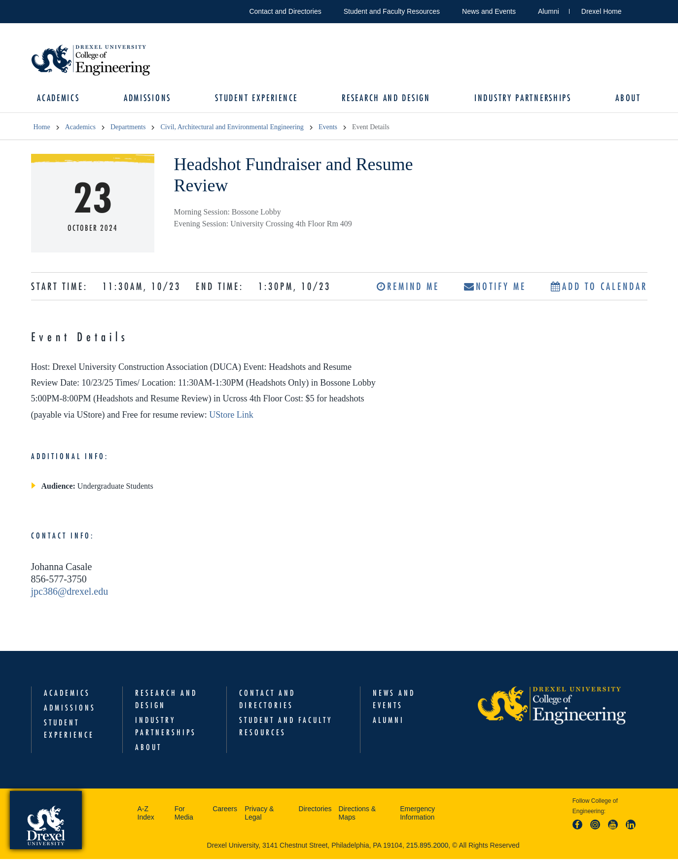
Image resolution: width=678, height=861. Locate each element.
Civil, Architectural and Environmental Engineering (231, 129)
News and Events (489, 11)
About (625, 99)
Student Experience (257, 99)
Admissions (149, 99)
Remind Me (408, 288)
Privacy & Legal (259, 815)
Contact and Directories (285, 11)
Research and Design (385, 99)
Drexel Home (601, 11)
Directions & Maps (357, 815)
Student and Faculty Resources (392, 11)
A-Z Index (146, 815)
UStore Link (231, 416)
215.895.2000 (427, 847)
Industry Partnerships (521, 99)
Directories (315, 811)
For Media (184, 815)
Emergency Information (417, 815)
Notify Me (495, 288)
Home (42, 129)
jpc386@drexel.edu (69, 592)
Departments (128, 129)
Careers (225, 811)
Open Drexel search (639, 9)
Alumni (548, 11)
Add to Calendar (599, 288)
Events (328, 129)
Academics (62, 99)
